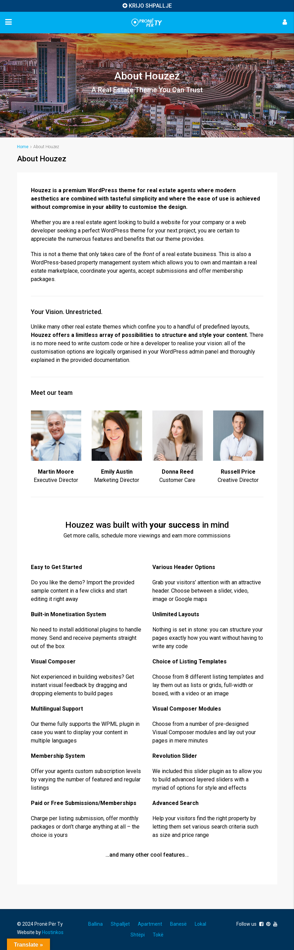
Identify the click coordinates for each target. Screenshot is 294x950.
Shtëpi (138, 935)
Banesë (178, 924)
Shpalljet (120, 924)
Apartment (150, 924)
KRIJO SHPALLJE (150, 5)
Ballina (95, 924)
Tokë (158, 935)
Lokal (200, 924)
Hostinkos (53, 932)
